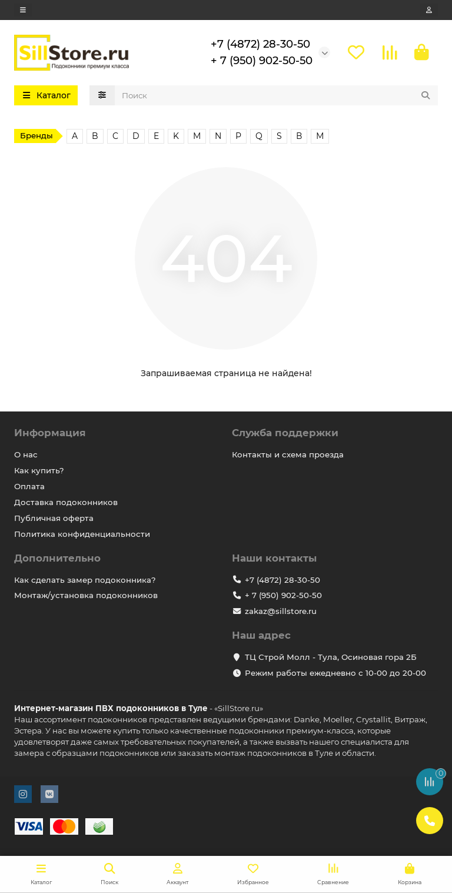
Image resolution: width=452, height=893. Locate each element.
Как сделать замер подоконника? (85, 580)
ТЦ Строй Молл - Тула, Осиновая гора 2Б (331, 657)
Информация (50, 433)
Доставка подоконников (66, 502)
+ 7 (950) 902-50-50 (262, 60)
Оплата (29, 486)
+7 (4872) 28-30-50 (260, 44)
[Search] (276, 95)
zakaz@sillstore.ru (281, 611)
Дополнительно (57, 558)
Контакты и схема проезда (288, 454)
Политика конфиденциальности (82, 534)
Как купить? (39, 470)
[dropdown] (23, 10)
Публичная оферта (54, 518)
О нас (26, 454)
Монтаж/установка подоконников (86, 595)
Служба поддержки (285, 433)
